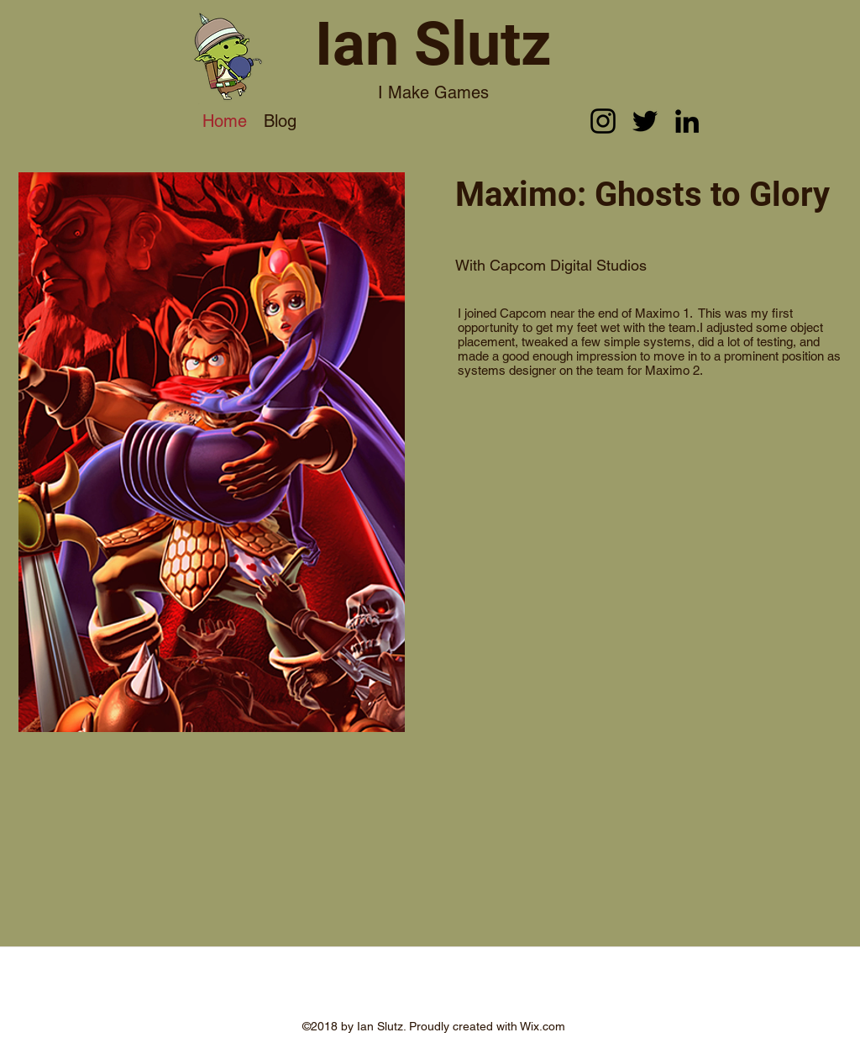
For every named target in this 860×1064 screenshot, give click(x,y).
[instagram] (603, 121)
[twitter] (645, 121)
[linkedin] (687, 121)
